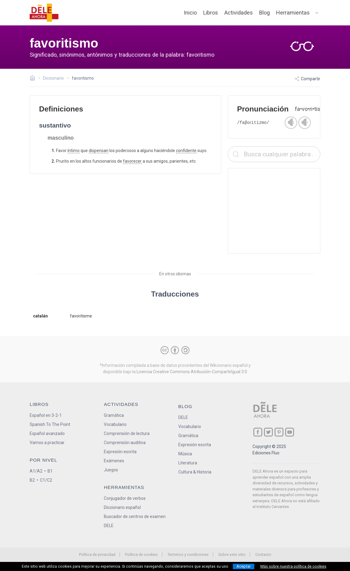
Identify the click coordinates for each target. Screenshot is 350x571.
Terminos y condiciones (188, 554)
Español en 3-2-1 (46, 415)
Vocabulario (115, 424)
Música (185, 453)
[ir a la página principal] (44, 13)
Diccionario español (122, 507)
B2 (32, 480)
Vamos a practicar (47, 442)
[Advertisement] (274, 211)
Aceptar (243, 566)
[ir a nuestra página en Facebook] (258, 432)
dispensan (98, 150)
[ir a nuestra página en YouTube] (289, 432)
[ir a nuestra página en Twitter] (268, 432)
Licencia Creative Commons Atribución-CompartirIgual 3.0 (192, 371)
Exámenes (114, 460)
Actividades (238, 12)
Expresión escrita (120, 451)
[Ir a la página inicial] (34, 78)
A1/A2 (36, 471)
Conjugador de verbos (125, 498)
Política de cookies (141, 554)
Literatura (187, 462)
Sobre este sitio (232, 554)
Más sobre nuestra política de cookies (293, 566)
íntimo (74, 150)
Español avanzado (47, 433)
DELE (183, 417)
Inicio (190, 12)
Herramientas (293, 12)
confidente (186, 150)
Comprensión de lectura (127, 433)
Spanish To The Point (50, 424)
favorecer (132, 161)
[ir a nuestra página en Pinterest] (279, 432)
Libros (210, 12)
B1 (50, 471)
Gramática (114, 415)
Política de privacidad (97, 554)
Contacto (263, 554)
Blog (264, 12)
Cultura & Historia (194, 472)
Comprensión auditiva (125, 442)
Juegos (111, 469)
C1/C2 (46, 480)
